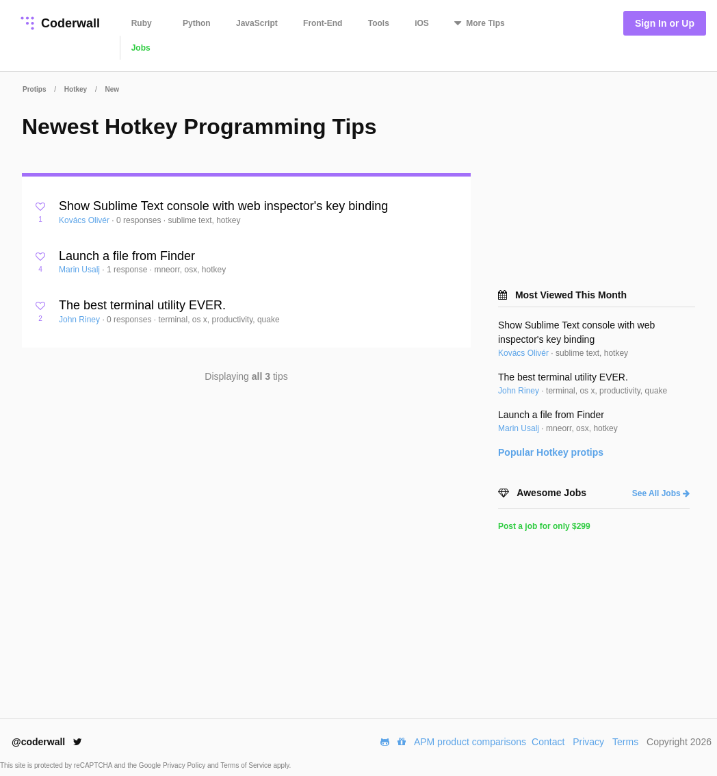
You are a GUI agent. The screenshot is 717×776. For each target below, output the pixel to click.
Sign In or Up (664, 23)
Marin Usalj (80, 269)
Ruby (141, 23)
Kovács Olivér (85, 220)
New (112, 89)
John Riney (80, 319)
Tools (378, 23)
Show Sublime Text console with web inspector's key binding (223, 206)
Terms (625, 741)
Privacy (588, 741)
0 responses (140, 220)
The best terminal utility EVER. (142, 305)
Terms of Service (246, 765)
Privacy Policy (185, 765)
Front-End (322, 23)
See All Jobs (661, 493)
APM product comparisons (470, 741)
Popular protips (550, 452)
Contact (548, 741)
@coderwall (47, 741)
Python (197, 23)
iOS (422, 23)
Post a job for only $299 (544, 526)
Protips (34, 89)
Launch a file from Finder (127, 256)
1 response (128, 269)
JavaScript (257, 23)
